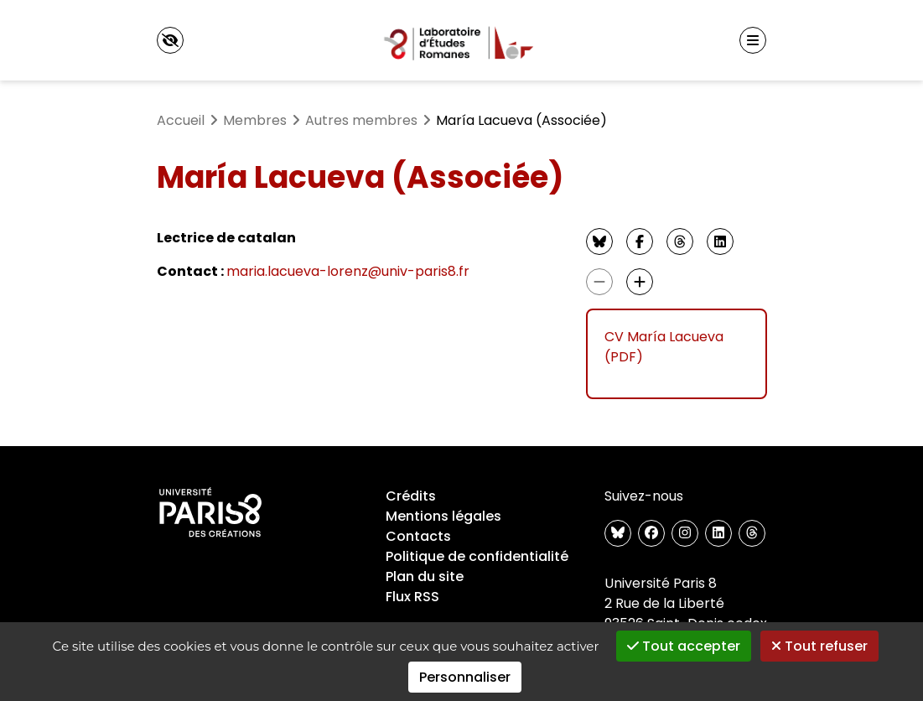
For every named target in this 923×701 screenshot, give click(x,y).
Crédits (411, 496)
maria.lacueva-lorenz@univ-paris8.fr (347, 271)
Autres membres (361, 120)
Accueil (181, 120)
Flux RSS (412, 596)
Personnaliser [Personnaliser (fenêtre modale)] (465, 677)
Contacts (418, 536)
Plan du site (425, 576)
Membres (255, 120)
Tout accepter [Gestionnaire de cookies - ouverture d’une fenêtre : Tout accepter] (683, 646)
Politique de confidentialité (477, 556)
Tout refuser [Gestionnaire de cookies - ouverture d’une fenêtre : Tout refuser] (819, 646)
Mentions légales (443, 516)
